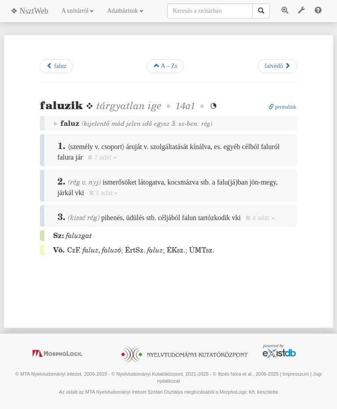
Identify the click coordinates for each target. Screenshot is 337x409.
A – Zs (165, 65)
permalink (283, 107)
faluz (56, 65)
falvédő (277, 65)
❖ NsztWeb (29, 11)
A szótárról (77, 10)
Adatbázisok (125, 10)
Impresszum (296, 374)
